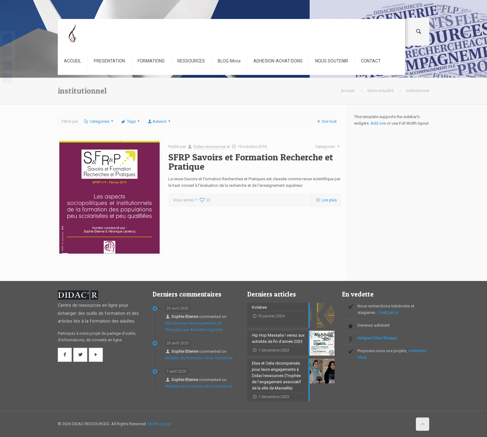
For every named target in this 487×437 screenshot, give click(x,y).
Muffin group (159, 423)
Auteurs (159, 121)
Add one (378, 123)
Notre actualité (380, 90)
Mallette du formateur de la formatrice (199, 358)
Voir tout (326, 121)
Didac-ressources (209, 146)
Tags (131, 121)
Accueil (347, 90)
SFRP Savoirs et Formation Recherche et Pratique (250, 161)
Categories (99, 121)
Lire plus (329, 200)
